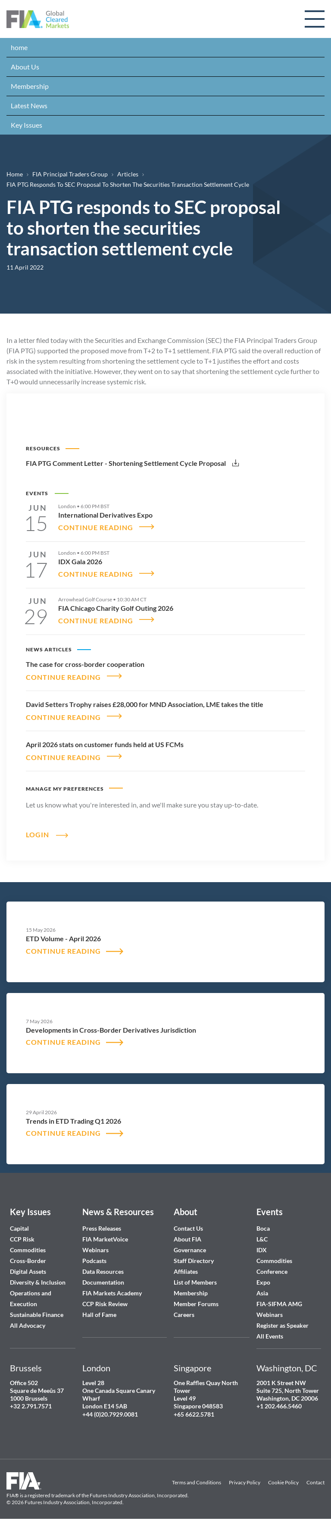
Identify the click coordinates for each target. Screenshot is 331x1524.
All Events (269, 1331)
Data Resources (103, 1266)
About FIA (187, 1234)
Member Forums (196, 1298)
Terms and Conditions (196, 1477)
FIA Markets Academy (112, 1287)
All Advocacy (27, 1320)
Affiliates (186, 1266)
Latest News (29, 105)
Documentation (103, 1277)
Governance (190, 1244)
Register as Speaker (282, 1320)
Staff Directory (194, 1255)
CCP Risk (22, 1234)
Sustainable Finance (36, 1309)
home (19, 47)
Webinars (95, 1244)
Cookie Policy (283, 1477)
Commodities (28, 1244)
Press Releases (101, 1223)
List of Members (195, 1277)
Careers (184, 1309)
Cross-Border (28, 1255)
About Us (25, 67)
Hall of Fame (99, 1309)
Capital (19, 1223)
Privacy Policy (244, 1477)
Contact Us (188, 1223)
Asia (262, 1287)
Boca (263, 1223)
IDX (261, 1244)
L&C (262, 1234)
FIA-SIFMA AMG (279, 1298)
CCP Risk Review (105, 1298)
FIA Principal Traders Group (70, 174)
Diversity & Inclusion (38, 1277)
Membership (30, 86)
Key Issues (26, 125)
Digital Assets (28, 1266)
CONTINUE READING (95, 526)
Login (37, 829)
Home (14, 174)
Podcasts (94, 1255)
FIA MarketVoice (105, 1234)
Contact (315, 1477)
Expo (263, 1277)
